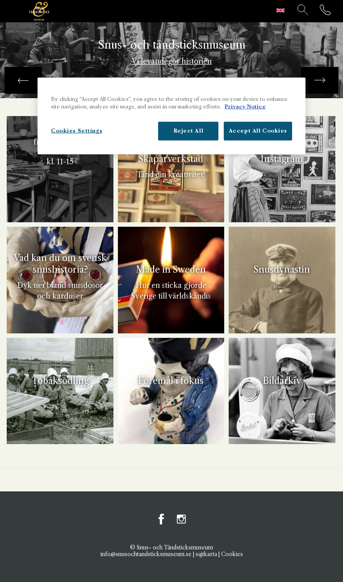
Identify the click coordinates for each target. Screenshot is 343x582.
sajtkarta (206, 554)
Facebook (161, 519)
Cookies (232, 554)
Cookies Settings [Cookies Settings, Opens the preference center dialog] (76, 130)
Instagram (181, 519)
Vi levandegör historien (172, 61)
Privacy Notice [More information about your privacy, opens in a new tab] (245, 106)
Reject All (189, 130)
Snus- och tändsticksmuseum (172, 45)
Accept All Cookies (258, 130)
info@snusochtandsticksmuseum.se (146, 554)
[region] (171, 115)
